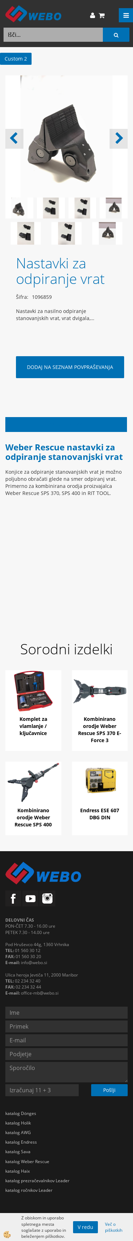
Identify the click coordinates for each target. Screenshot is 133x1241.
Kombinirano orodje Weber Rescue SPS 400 (33, 817)
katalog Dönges (20, 1113)
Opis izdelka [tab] (66, 424)
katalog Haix (17, 1171)
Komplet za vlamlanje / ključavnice (33, 726)
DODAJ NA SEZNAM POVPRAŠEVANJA (70, 367)
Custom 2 (16, 58)
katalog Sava (18, 1152)
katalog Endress (21, 1142)
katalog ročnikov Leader (28, 1190)
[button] (119, 139)
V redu (85, 1227)
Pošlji (109, 1090)
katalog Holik (18, 1123)
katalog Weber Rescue (27, 1162)
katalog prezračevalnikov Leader (37, 1181)
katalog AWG (18, 1132)
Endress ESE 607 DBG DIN (99, 814)
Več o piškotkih (113, 1227)
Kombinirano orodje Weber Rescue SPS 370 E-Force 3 (99, 730)
